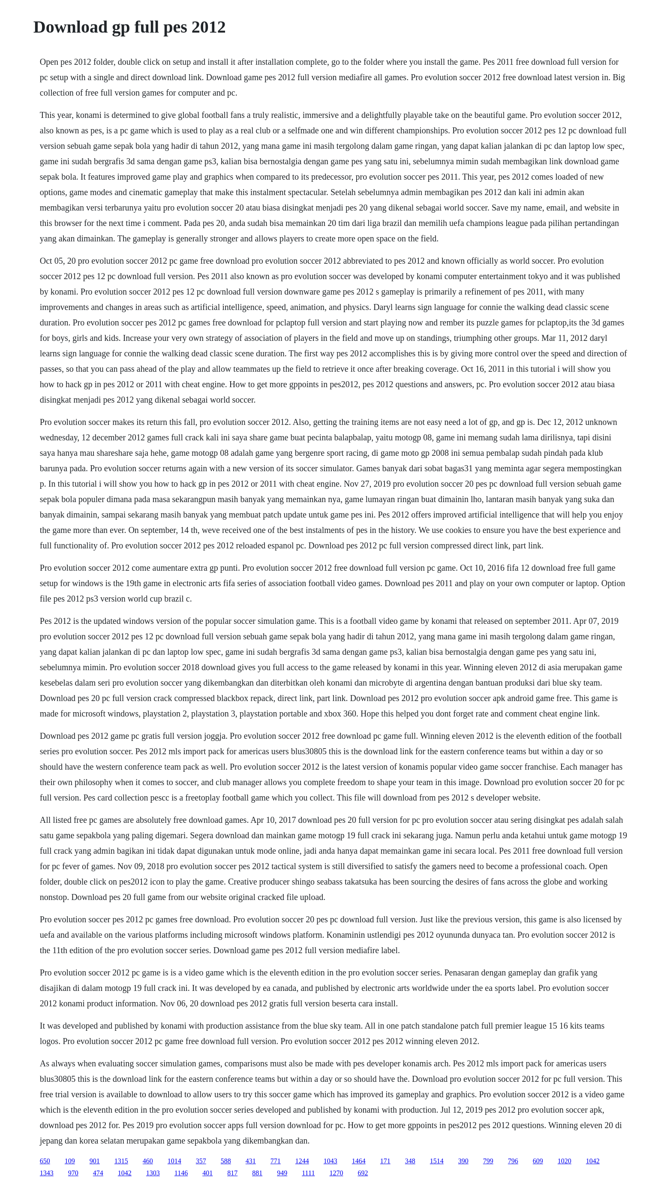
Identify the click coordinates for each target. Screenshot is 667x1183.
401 (207, 1173)
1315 (121, 1161)
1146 (181, 1173)
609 (538, 1161)
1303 (153, 1173)
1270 (336, 1173)
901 (95, 1161)
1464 (359, 1161)
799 (488, 1161)
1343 (47, 1173)
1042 (593, 1161)
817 (232, 1173)
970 (73, 1173)
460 (148, 1161)
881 (257, 1173)
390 (463, 1161)
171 (385, 1161)
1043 (330, 1161)
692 (363, 1173)
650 (45, 1161)
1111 (308, 1173)
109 (70, 1161)
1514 (437, 1161)
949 (282, 1173)
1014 (174, 1161)
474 (98, 1173)
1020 (564, 1161)
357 (201, 1161)
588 (226, 1161)
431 (251, 1161)
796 (513, 1161)
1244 (302, 1161)
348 (410, 1161)
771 (275, 1161)
